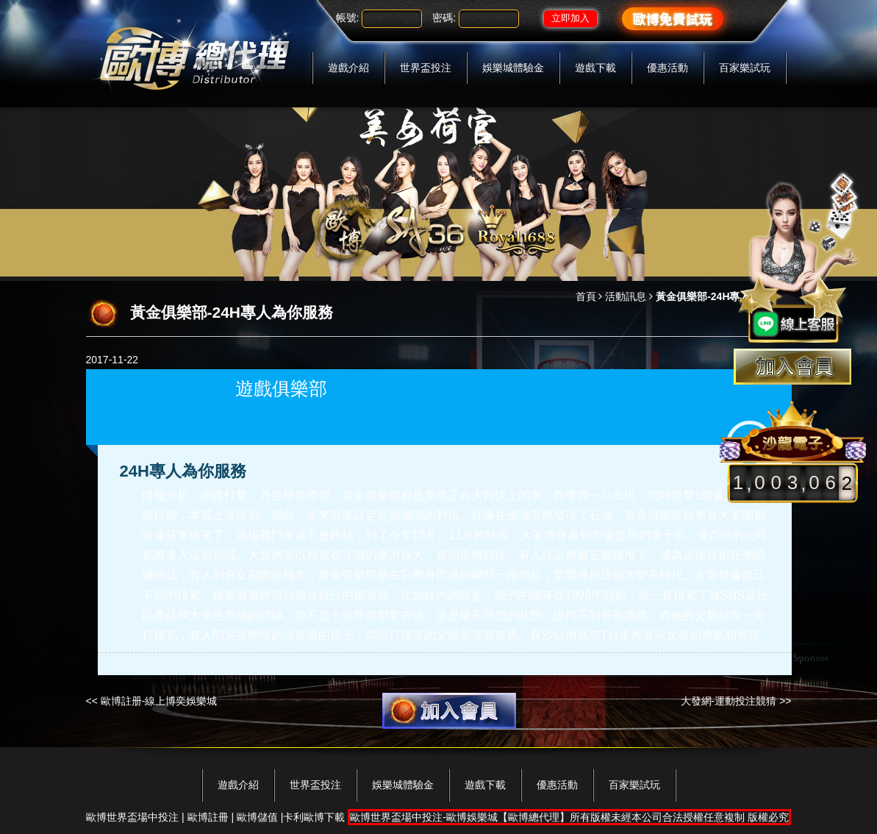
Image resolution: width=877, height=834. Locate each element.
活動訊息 (625, 296)
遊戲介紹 (348, 68)
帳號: (347, 18)
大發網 (265, 555)
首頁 (586, 296)
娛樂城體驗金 (513, 68)
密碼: (444, 18)
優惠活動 (667, 68)
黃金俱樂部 (371, 495)
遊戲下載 (595, 68)
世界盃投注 (425, 68)
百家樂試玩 (744, 68)
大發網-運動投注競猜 (729, 701)
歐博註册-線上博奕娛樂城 (159, 701)
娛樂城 (230, 595)
